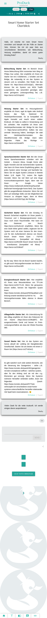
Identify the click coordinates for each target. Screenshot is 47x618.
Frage (24, 9)
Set (42, 421)
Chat (31, 9)
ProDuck (23, 3)
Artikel (16, 9)
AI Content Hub (24, 5)
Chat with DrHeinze (23, 474)
